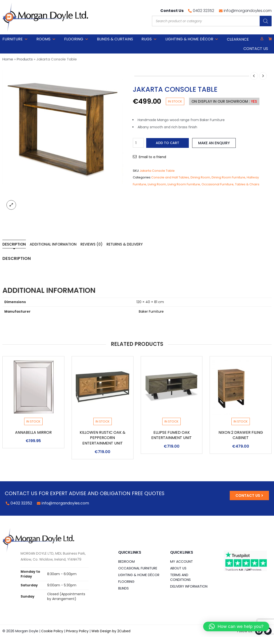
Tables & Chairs (247, 184)
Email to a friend (152, 157)
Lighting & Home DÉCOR (191, 39)
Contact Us (255, 48)
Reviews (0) (91, 244)
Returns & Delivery (124, 244)
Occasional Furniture (217, 184)
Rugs (149, 39)
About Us (178, 568)
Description (14, 244)
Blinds (123, 588)
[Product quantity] (138, 143)
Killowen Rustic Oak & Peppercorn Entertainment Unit (102, 438)
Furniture (15, 39)
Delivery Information (188, 586)
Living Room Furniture (184, 184)
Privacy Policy (77, 631)
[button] (236, 626)
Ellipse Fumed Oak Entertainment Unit (171, 435)
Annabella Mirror (33, 432)
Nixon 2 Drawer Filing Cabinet (240, 435)
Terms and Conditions (180, 577)
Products (25, 59)
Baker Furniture (151, 311)
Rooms (46, 39)
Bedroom (126, 561)
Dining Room (200, 177)
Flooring (76, 39)
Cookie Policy (52, 631)
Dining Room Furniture (228, 177)
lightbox (11, 205)
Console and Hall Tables (170, 177)
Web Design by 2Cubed (110, 631)
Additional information (53, 244)
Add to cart (167, 142)
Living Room (157, 184)
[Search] (266, 21)
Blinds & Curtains (115, 39)
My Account (181, 561)
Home (7, 59)
